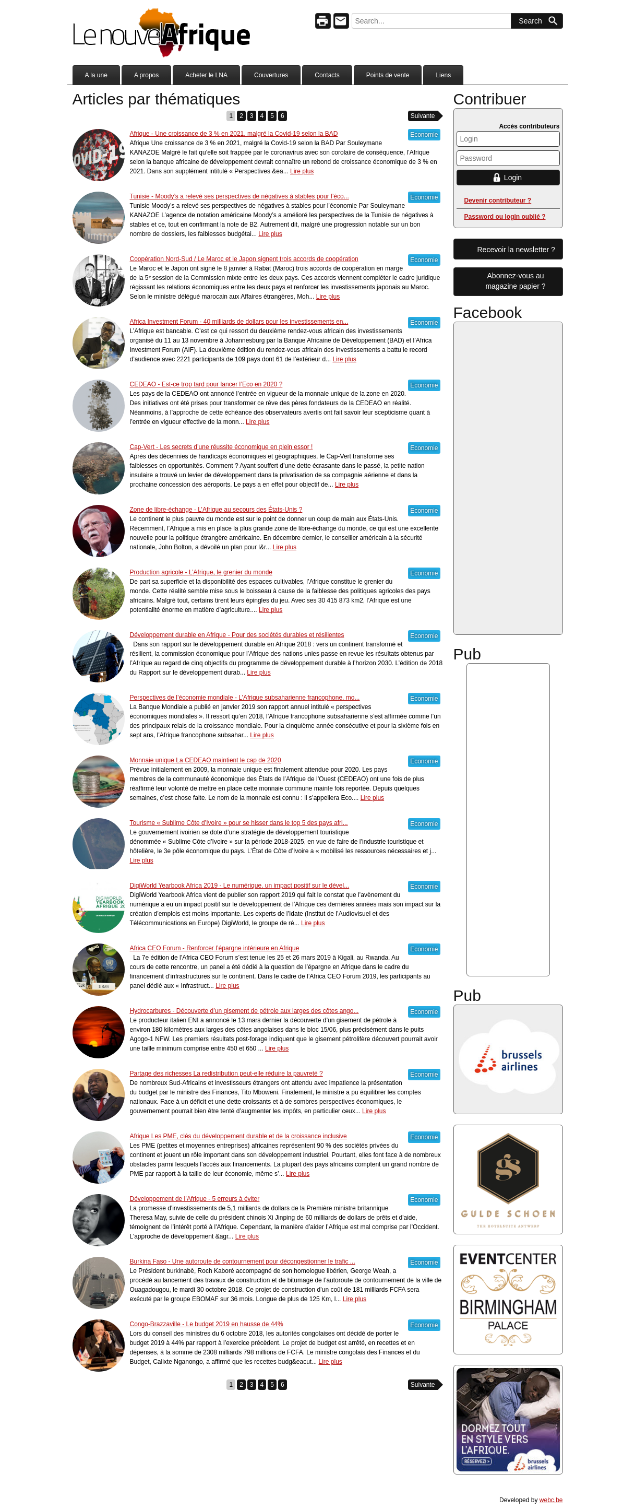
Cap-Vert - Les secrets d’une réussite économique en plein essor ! (221, 447)
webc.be (551, 1500)
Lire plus (302, 171)
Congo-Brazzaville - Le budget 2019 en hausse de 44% (206, 1324)
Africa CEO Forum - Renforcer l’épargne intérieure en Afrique (214, 948)
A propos (146, 75)
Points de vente (388, 75)
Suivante (423, 116)
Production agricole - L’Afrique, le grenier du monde (201, 572)
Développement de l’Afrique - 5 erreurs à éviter (195, 1198)
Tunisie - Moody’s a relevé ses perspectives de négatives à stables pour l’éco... (239, 196)
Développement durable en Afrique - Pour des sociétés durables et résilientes (237, 635)
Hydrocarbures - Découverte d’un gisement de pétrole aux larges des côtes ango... (244, 1010)
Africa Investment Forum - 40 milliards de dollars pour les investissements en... (239, 321)
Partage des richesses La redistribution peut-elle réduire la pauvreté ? (226, 1073)
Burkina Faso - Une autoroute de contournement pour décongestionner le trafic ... (242, 1261)
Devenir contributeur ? (498, 200)
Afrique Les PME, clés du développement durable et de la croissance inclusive (238, 1136)
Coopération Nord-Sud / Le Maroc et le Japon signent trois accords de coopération (244, 259)
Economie (424, 134)
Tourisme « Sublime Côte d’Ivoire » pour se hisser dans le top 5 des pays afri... (239, 823)
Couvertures (271, 75)
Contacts (327, 75)
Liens (443, 75)
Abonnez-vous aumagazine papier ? (515, 281)
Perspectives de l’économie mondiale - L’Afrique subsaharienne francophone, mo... (245, 697)
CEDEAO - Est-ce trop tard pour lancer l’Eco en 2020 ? (206, 384)
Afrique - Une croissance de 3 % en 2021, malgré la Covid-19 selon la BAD (234, 133)
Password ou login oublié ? (505, 216)
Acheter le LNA (206, 75)
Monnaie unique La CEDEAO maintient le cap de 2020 (205, 760)
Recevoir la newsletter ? (516, 249)
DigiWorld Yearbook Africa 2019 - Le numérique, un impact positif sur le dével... (240, 885)
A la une (96, 75)
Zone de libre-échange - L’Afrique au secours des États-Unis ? (216, 509)
